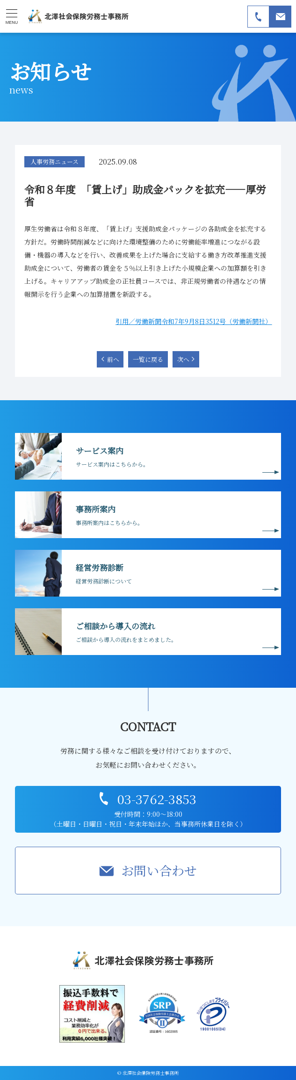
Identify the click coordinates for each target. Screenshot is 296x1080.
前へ (113, 359)
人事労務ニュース (54, 161)
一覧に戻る (148, 359)
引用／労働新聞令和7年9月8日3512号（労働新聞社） (194, 321)
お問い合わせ (159, 870)
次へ (183, 359)
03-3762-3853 (156, 799)
